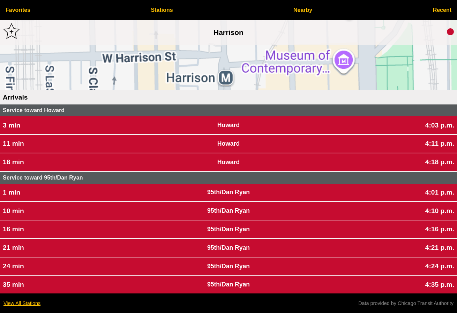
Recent (442, 10)
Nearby (302, 10)
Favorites (18, 10)
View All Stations (21, 303)
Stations (162, 10)
